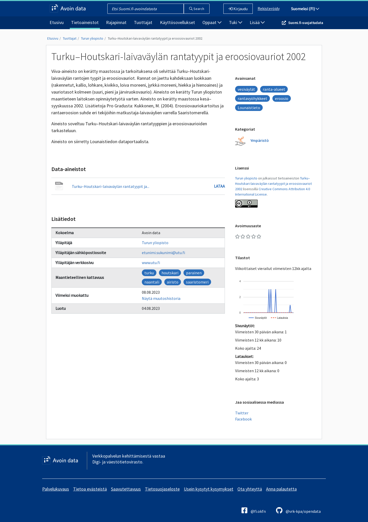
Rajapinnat (116, 22)
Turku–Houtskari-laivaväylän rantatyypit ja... (110, 186)
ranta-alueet (274, 89)
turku (149, 272)
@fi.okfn (253, 510)
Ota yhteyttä (249, 489)
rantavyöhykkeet (252, 98)
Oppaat (212, 22)
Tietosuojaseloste (162, 489)
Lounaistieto (249, 107)
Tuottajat (143, 22)
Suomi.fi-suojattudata (305, 22)
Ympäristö (259, 140)
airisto (172, 282)
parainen (194, 272)
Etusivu (57, 22)
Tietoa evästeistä (90, 489)
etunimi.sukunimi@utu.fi (163, 252)
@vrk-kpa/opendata (298, 510)
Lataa (219, 186)
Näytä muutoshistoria (161, 298)
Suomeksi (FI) (305, 8)
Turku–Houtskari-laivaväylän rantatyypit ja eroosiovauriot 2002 (155, 38)
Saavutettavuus (126, 489)
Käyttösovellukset (177, 22)
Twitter (241, 412)
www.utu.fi (151, 262)
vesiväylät (246, 89)
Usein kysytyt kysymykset (208, 489)
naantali (151, 282)
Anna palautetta (281, 489)
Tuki (235, 22)
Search (196, 8)
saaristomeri (197, 282)
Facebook (243, 419)
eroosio (281, 98)
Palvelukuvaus (55, 489)
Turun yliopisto (92, 38)
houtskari (170, 272)
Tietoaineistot (85, 22)
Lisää (257, 22)
